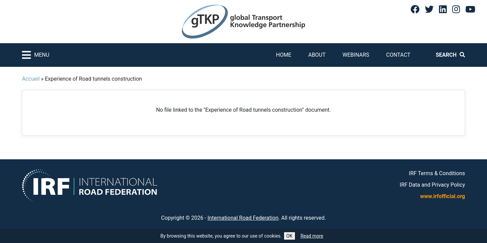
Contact (398, 55)
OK (289, 236)
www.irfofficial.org (442, 196)
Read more (311, 236)
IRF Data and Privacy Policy (432, 185)
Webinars (356, 55)
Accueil (31, 79)
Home (283, 55)
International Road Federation (243, 218)
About (316, 55)
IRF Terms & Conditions (437, 173)
